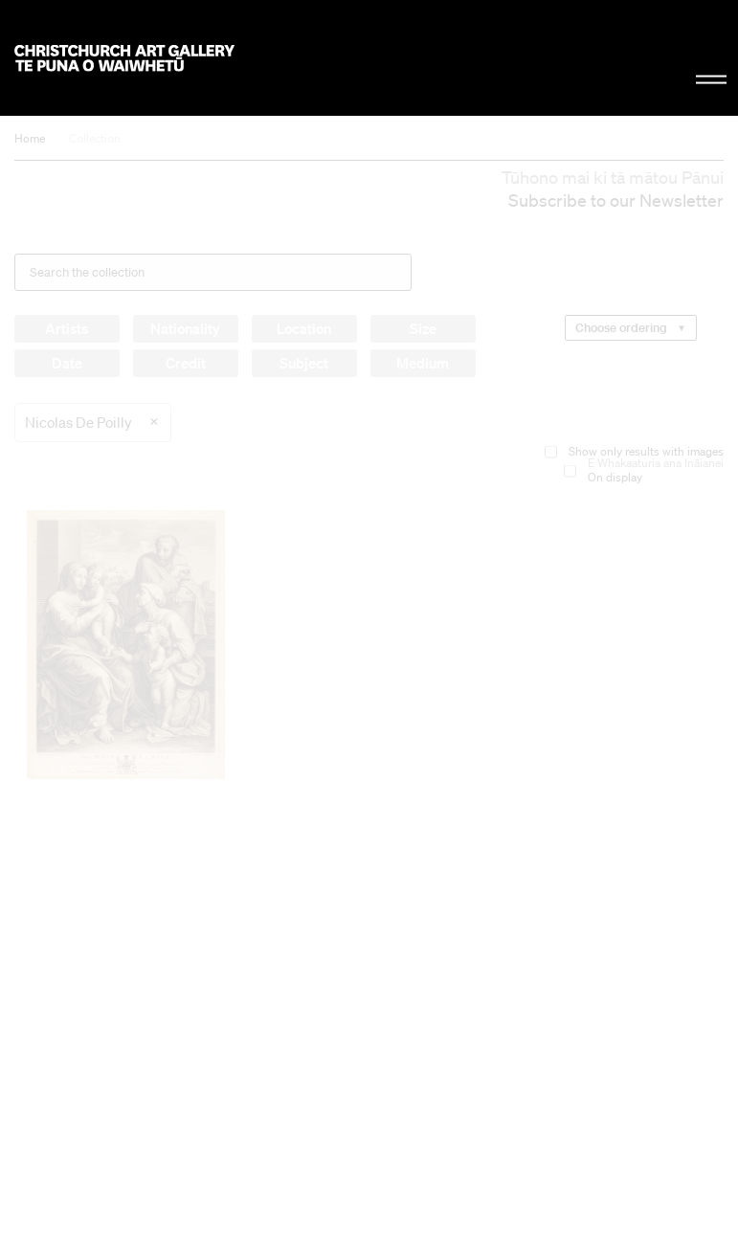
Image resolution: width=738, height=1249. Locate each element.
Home (29, 138)
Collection (95, 138)
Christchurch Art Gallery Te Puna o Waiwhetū (124, 58)
